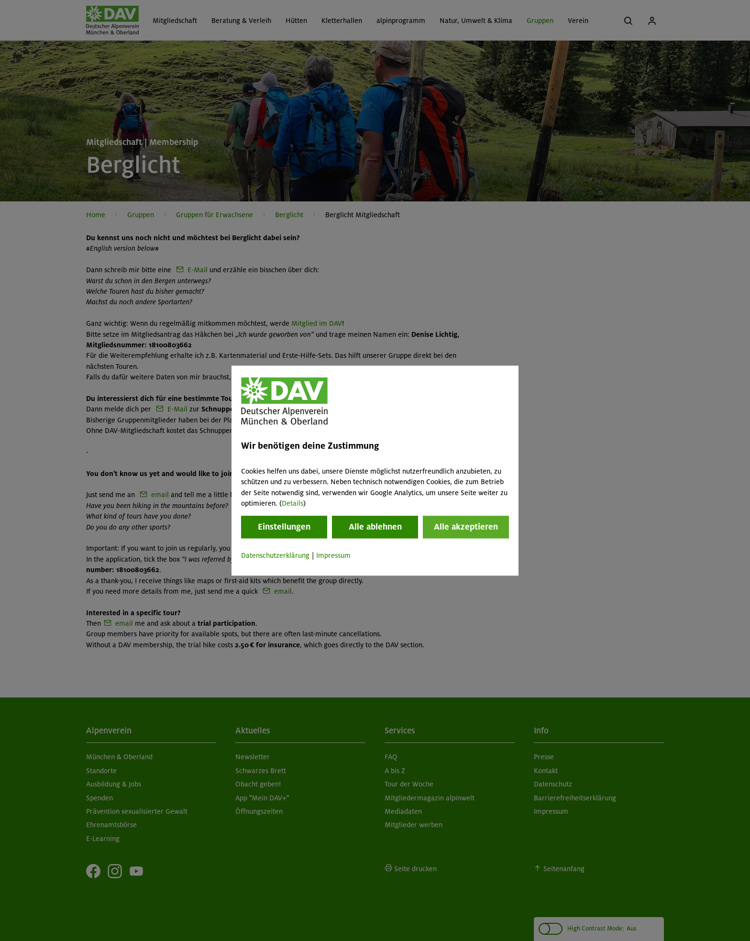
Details (292, 503)
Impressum (333, 556)
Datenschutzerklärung (275, 556)
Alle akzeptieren (466, 527)
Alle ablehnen (375, 527)
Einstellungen (284, 527)
